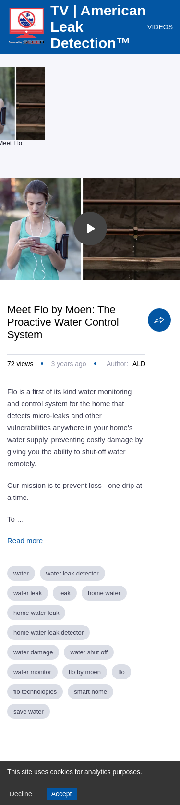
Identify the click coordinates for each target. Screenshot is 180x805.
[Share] (159, 320)
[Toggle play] (90, 228)
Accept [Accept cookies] (61, 794)
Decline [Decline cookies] (21, 794)
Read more (25, 541)
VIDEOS (160, 27)
